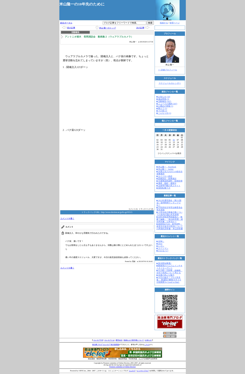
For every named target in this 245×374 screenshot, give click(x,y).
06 (174, 140)
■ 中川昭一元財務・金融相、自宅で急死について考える (169, 271)
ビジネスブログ (143, 371)
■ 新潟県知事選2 (163, 263)
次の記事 (140, 28)
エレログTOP (98, 340)
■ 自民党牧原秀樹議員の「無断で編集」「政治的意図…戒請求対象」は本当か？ (169, 219)
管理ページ (174, 23)
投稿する (164, 23)
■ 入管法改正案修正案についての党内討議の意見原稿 (169, 213)
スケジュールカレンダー (170, 83)
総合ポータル (66, 23)
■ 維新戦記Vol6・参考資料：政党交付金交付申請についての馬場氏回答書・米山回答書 (169, 226)
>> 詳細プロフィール (167, 70)
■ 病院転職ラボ (163, 188)
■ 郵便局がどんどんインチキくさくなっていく (169, 267)
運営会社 (119, 340)
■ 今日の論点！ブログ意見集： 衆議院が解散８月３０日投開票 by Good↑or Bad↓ (168, 279)
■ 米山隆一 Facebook (166, 167)
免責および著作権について (134, 340)
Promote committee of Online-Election (122, 367)
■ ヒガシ (160, 246)
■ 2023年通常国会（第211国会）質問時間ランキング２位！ (168, 202)
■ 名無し (160, 241)
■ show (159, 243)
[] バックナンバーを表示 (169, 153)
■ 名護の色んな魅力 (165, 275)
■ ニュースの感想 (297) (166, 104)
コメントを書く (67, 218)
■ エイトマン (162, 248)
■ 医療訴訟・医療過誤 (166, 178)
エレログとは (109, 340)
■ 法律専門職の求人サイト (168, 185)
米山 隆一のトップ (107, 28)
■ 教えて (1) (161, 108)
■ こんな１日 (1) (163, 113)
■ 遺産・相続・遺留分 (166, 183)
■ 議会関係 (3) (162, 99)
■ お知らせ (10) (163, 97)
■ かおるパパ (162, 251)
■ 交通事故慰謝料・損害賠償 (169, 181)
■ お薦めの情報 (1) (164, 106)
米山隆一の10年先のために (82, 4)
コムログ (132, 371)
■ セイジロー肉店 (164, 176)
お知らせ (148, 340)
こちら (146, 344)
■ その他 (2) (161, 111)
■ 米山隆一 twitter (165, 169)
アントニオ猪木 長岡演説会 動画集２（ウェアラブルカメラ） (99, 36)
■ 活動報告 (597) (163, 101)
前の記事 (71, 28)
